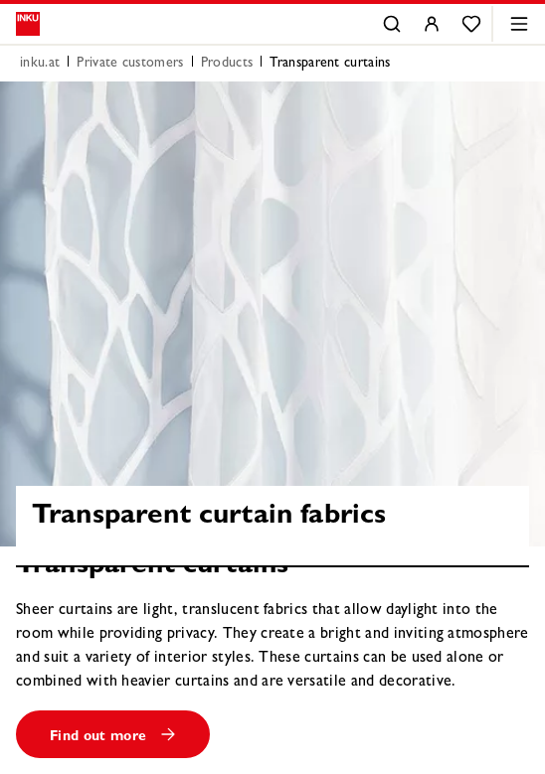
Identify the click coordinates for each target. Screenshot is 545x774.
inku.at (40, 64)
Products (227, 64)
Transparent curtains (330, 64)
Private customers (130, 64)
